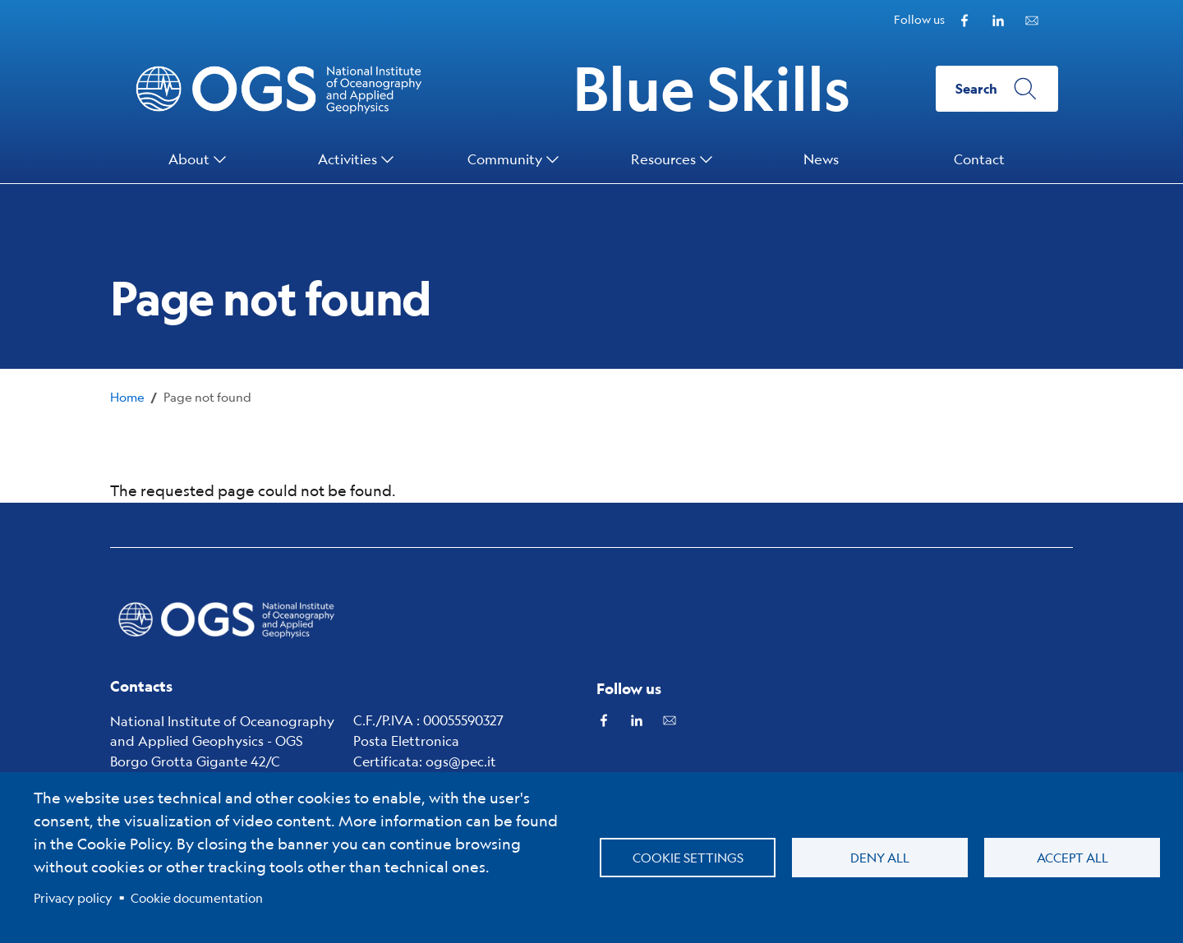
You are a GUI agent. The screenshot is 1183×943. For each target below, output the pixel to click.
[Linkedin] (998, 18)
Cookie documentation (197, 897)
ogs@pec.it (461, 761)
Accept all (1072, 857)
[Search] (997, 89)
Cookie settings (688, 857)
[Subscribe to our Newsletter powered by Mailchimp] (1031, 18)
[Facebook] (964, 18)
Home (127, 396)
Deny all (879, 857)
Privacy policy (73, 897)
